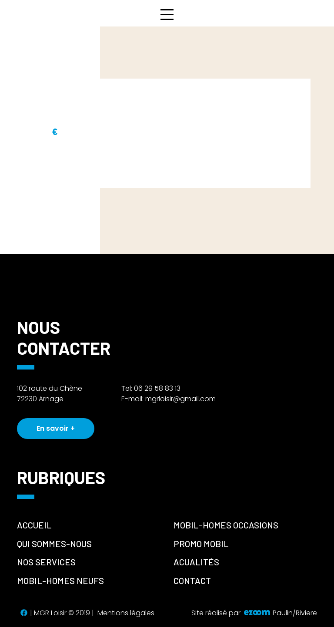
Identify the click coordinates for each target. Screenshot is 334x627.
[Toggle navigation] (167, 14)
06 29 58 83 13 (157, 388)
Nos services (46, 562)
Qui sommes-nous (54, 543)
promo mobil (201, 543)
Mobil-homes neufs (60, 580)
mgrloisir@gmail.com (180, 399)
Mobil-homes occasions (226, 525)
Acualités (196, 562)
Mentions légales (125, 613)
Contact (192, 580)
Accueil (34, 525)
